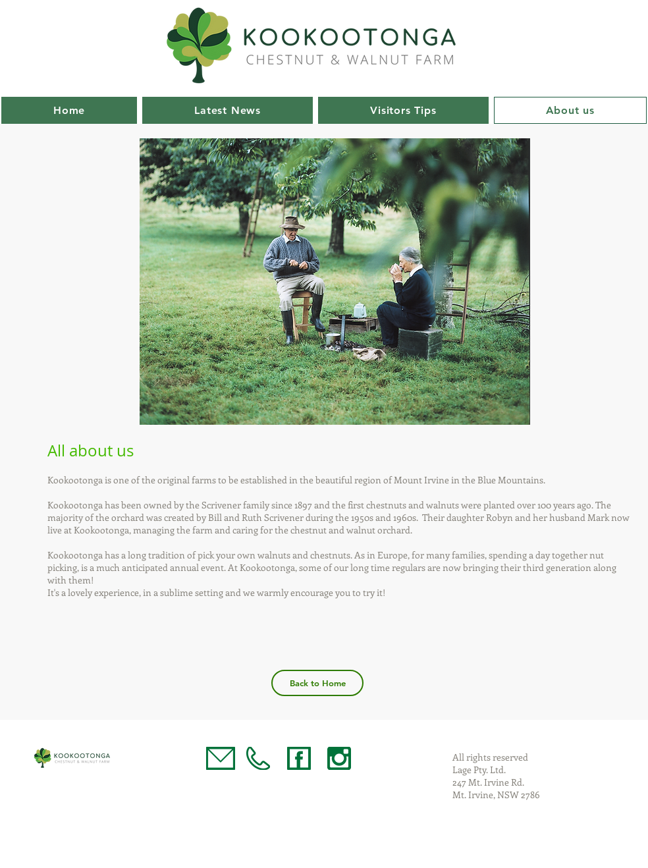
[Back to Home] (317, 683)
